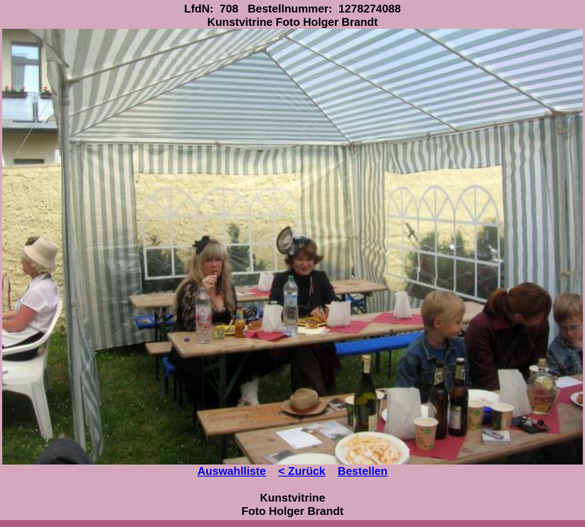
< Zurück (301, 471)
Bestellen (363, 471)
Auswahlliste (231, 471)
